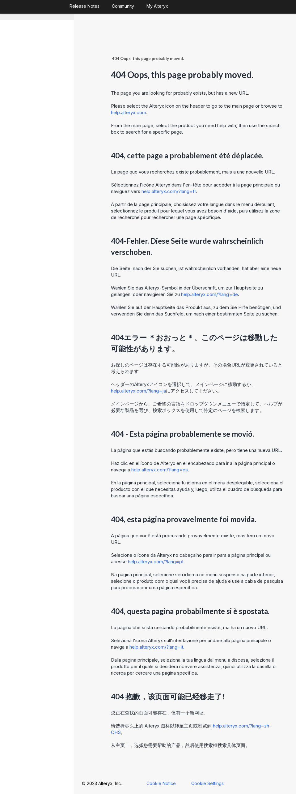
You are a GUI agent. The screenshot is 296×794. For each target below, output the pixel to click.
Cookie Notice (161, 783)
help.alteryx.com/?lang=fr (169, 191)
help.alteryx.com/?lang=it (156, 647)
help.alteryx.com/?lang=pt (156, 561)
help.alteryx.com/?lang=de (209, 294)
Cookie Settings (207, 783)
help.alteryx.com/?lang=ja (138, 391)
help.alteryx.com (128, 112)
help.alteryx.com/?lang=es (159, 470)
